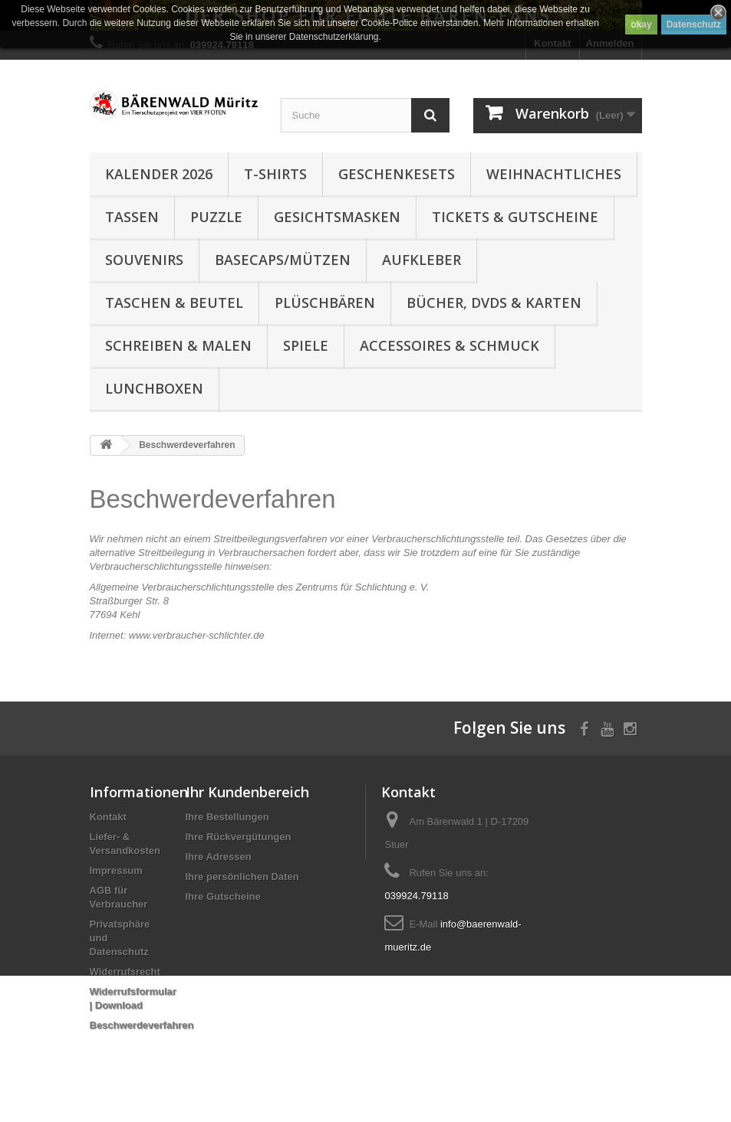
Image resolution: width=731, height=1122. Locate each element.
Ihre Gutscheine (223, 896)
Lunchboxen (154, 388)
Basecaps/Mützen (283, 259)
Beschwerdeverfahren (142, 1025)
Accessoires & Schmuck (449, 345)
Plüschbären (325, 302)
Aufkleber (421, 259)
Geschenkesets (396, 174)
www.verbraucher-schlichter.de (197, 635)
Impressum (116, 870)
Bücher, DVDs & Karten (494, 302)
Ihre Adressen (219, 856)
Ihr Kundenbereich (247, 792)
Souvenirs (144, 259)
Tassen (132, 217)
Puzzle (216, 217)
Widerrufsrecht (125, 971)
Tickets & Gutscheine (515, 217)
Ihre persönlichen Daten (242, 876)
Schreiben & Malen (178, 345)
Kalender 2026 (158, 174)
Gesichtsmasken (337, 217)
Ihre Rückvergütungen (238, 836)
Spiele (305, 345)
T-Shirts (275, 174)
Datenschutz (694, 24)
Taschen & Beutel (174, 302)
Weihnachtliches (553, 174)
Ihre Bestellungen (227, 817)
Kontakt (108, 817)
